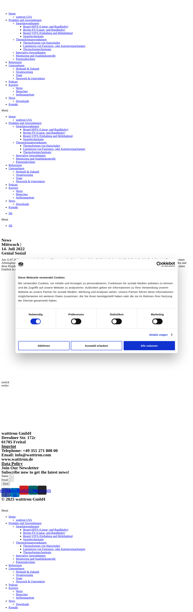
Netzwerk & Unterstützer (30, 78)
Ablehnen (44, 345)
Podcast (13, 81)
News (12, 97)
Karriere (13, 84)
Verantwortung (24, 71)
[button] (96, 110)
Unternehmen (16, 65)
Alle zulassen (149, 345)
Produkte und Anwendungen (25, 20)
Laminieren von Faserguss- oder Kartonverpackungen (54, 46)
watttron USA (24, 16)
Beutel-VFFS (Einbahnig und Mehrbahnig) (48, 33)
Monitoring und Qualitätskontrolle (36, 55)
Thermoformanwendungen (31, 39)
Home (12, 13)
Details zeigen (158, 334)
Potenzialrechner (25, 58)
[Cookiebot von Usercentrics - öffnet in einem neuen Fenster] (159, 264)
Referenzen (15, 62)
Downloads (22, 101)
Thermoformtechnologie (37, 49)
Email (5, 479)
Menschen (22, 91)
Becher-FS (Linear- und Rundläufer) (44, 29)
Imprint (8, 446)
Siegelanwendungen (27, 23)
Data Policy (12, 463)
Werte (19, 88)
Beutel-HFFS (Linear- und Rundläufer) (45, 26)
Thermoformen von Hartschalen (41, 42)
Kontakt (13, 104)
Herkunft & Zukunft (27, 68)
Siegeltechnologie (33, 36)
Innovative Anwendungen (31, 52)
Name (5, 476)
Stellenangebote (25, 94)
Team (19, 75)
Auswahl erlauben (96, 345)
